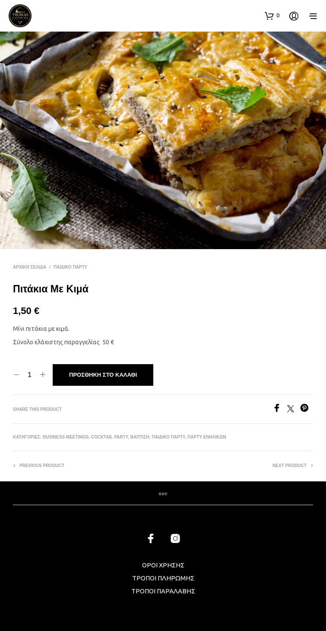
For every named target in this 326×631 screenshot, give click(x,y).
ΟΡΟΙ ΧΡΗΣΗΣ (163, 565)
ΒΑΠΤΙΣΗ (139, 437)
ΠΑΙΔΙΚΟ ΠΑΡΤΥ (70, 267)
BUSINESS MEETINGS (66, 437)
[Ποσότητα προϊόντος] (29, 375)
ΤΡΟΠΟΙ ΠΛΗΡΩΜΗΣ (163, 578)
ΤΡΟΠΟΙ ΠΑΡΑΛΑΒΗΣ (163, 591)
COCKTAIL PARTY (109, 437)
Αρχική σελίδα (29, 267)
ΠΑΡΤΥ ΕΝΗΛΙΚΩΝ (206, 437)
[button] (272, 15)
